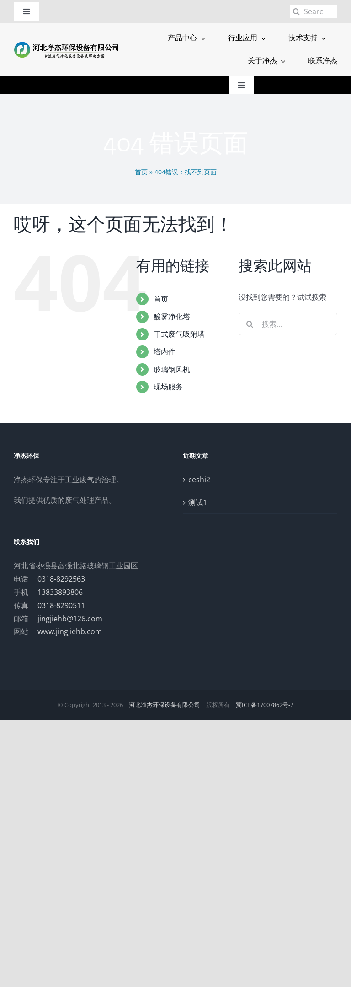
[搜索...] (288, 324)
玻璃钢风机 (172, 369)
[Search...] (313, 11)
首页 (141, 171)
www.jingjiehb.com (69, 631)
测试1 (197, 502)
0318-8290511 (61, 605)
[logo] (66, 44)
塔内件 (165, 351)
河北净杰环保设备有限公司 (164, 705)
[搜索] (296, 11)
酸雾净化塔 (172, 317)
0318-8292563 (61, 579)
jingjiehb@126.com (69, 619)
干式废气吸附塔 (179, 334)
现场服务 (168, 387)
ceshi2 (199, 480)
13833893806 (60, 592)
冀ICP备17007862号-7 (264, 705)
